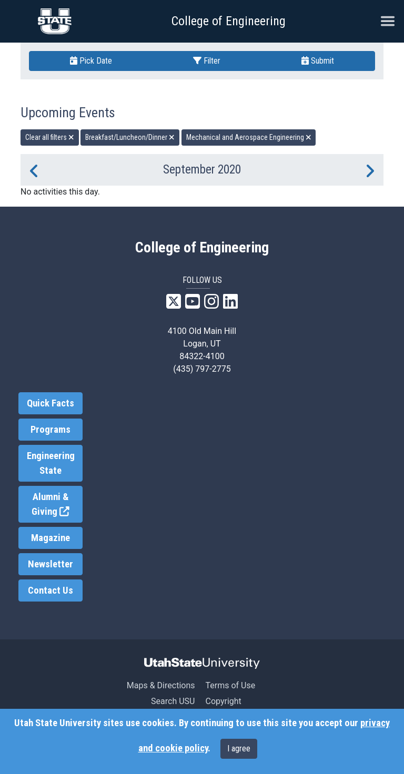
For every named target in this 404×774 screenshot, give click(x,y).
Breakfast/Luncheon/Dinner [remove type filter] (130, 137)
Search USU (173, 701)
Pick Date (91, 61)
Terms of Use (230, 685)
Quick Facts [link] (50, 403)
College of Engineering (228, 21)
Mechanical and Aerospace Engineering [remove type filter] (248, 137)
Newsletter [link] (50, 564)
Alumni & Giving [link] (57, 504)
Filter (206, 61)
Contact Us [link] (50, 590)
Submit (317, 61)
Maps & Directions (161, 685)
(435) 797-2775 (201, 369)
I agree (238, 748)
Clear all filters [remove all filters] (49, 137)
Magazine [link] (50, 538)
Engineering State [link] (51, 463)
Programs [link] (50, 429)
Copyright (223, 701)
